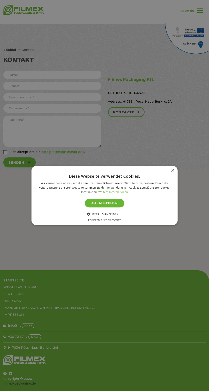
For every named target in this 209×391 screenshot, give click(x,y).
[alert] (104, 195)
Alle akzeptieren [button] (105, 203)
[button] (104, 214)
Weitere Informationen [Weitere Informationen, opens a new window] (113, 192)
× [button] (172, 170)
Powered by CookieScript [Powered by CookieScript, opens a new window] (104, 220)
